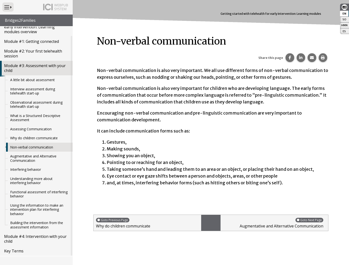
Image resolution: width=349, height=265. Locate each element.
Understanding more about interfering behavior (31, 180)
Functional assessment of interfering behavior (39, 194)
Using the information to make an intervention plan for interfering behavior (36, 209)
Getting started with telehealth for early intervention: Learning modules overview (35, 26)
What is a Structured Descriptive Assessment (35, 117)
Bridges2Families (20, 20)
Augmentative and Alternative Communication (33, 158)
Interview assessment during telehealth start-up (32, 91)
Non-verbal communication (31, 147)
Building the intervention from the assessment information (36, 224)
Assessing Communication (31, 129)
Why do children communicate (34, 138)
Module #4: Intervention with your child (35, 239)
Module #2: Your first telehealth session (33, 53)
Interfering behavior (25, 169)
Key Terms (14, 251)
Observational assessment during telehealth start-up (36, 104)
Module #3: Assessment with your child (35, 68)
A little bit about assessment (32, 80)
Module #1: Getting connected (31, 41)
